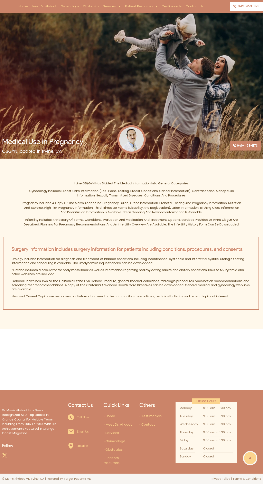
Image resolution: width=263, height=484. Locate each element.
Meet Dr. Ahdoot (44, 6)
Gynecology (70, 6)
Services (112, 6)
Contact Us (194, 6)
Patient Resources (141, 6)
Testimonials (172, 6)
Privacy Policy (220, 479)
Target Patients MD (77, 479)
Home (23, 6)
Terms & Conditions (247, 479)
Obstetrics (91, 6)
